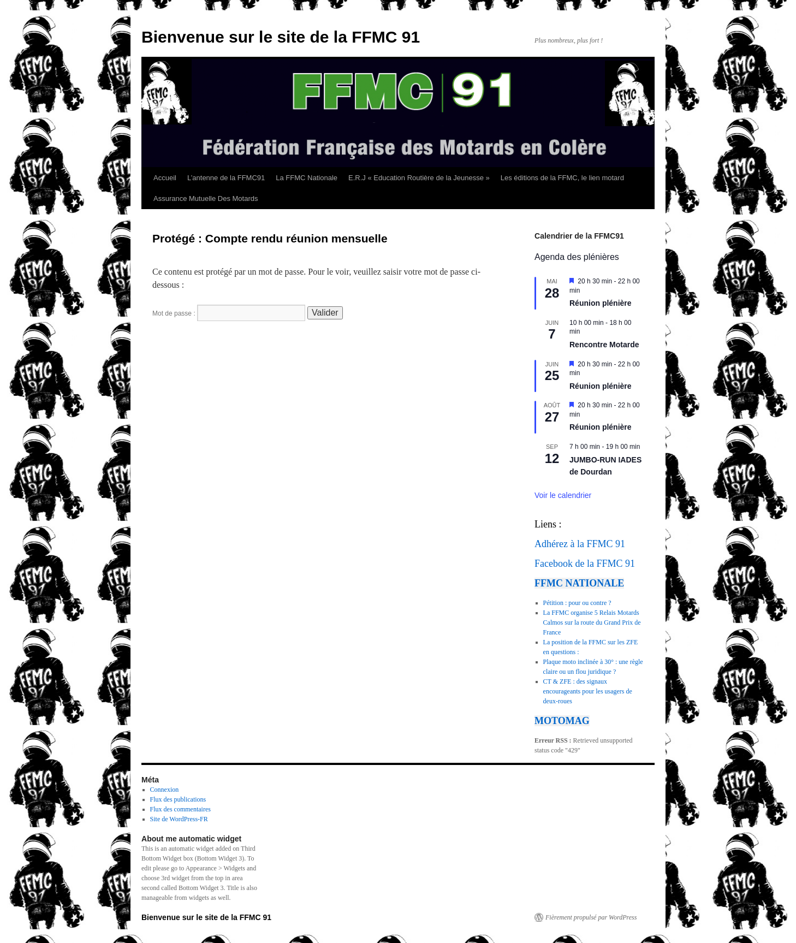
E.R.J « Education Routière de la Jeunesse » (419, 178)
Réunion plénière (600, 303)
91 (620, 543)
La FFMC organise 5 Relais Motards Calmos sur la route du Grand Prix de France (592, 622)
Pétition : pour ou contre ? (577, 603)
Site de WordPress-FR (179, 819)
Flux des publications (178, 799)
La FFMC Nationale (306, 178)
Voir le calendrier (562, 495)
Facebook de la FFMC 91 (584, 563)
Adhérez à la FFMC (573, 543)
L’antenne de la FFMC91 (226, 178)
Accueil (164, 178)
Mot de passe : (228, 313)
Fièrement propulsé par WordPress (591, 917)
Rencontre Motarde (604, 344)
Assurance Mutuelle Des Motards (205, 198)
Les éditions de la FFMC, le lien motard (562, 178)
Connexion (164, 789)
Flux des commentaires (180, 809)
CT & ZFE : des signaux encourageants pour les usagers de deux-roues (587, 691)
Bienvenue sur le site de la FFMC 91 (280, 37)
